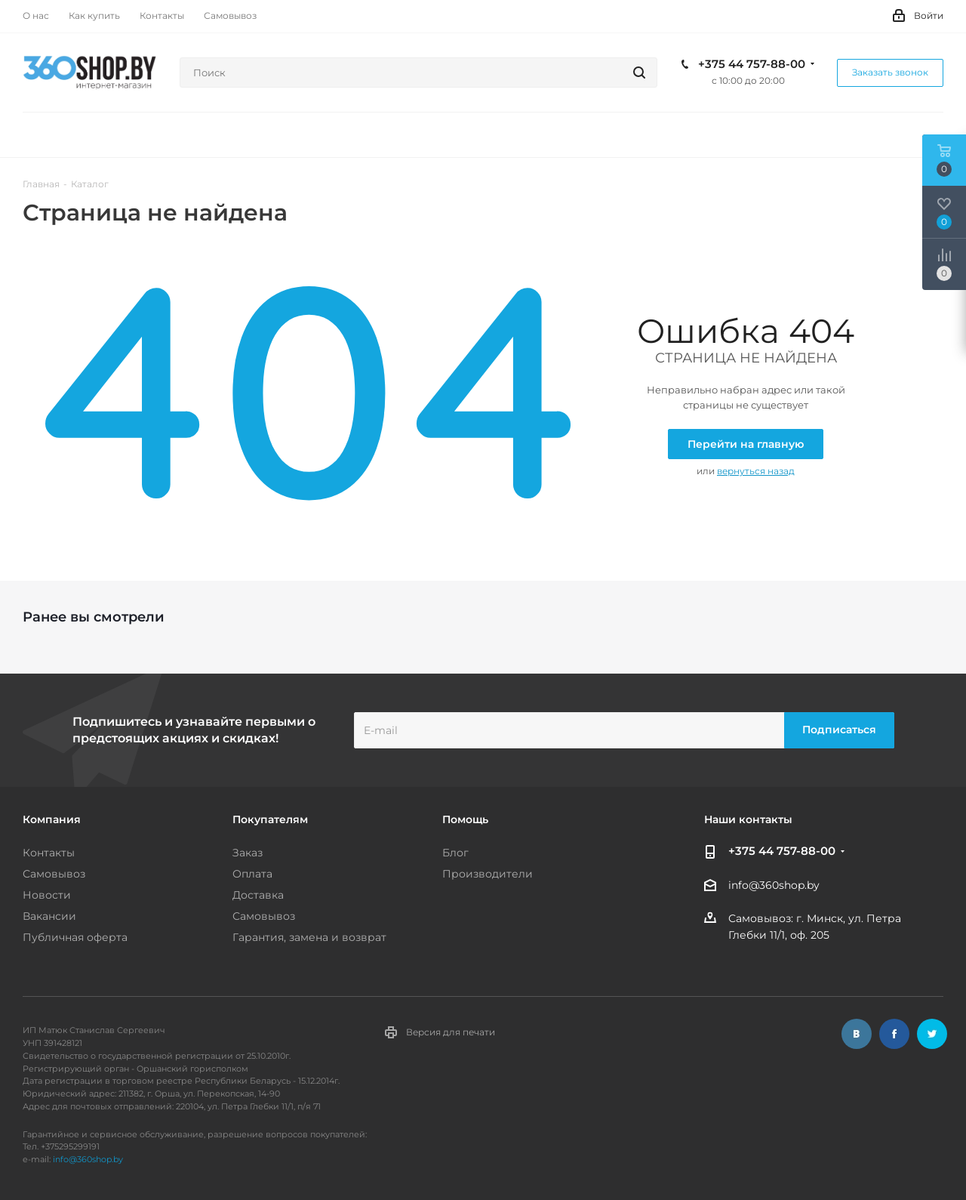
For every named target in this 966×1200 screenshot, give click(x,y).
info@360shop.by (774, 885)
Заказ (247, 852)
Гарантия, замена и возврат (309, 937)
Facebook (894, 1034)
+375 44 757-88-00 (751, 64)
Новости (47, 895)
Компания (52, 819)
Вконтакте (856, 1034)
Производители (487, 874)
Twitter (932, 1034)
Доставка (258, 895)
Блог (455, 852)
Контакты (49, 852)
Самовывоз (54, 874)
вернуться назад (756, 471)
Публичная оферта (75, 937)
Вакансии (49, 916)
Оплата (252, 874)
